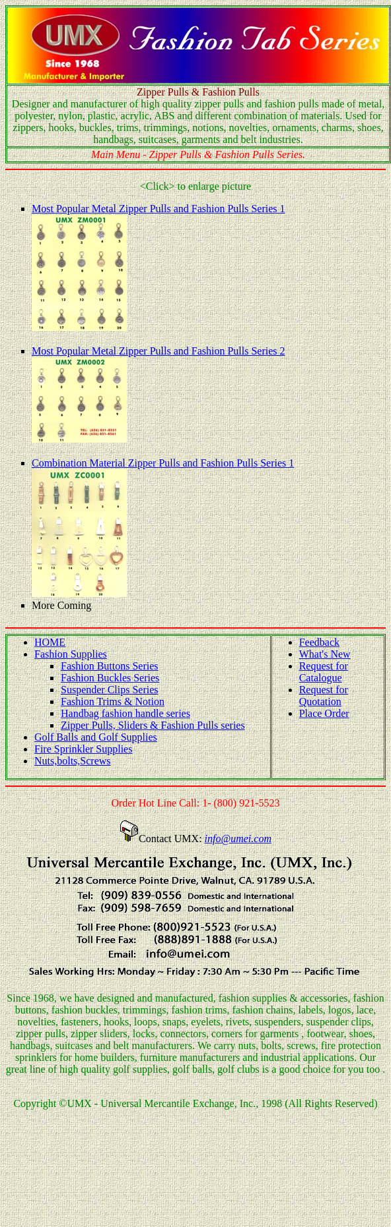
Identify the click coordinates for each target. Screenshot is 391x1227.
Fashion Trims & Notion (112, 701)
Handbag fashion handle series (125, 713)
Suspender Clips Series (110, 689)
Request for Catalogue (323, 671)
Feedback (319, 642)
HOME (49, 642)
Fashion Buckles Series (110, 677)
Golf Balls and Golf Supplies (95, 737)
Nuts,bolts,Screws (72, 760)
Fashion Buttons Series (110, 665)
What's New (325, 654)
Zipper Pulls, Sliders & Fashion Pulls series (153, 725)
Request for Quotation (323, 695)
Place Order (324, 713)
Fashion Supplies (70, 654)
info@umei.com (238, 838)
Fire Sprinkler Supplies (83, 749)
